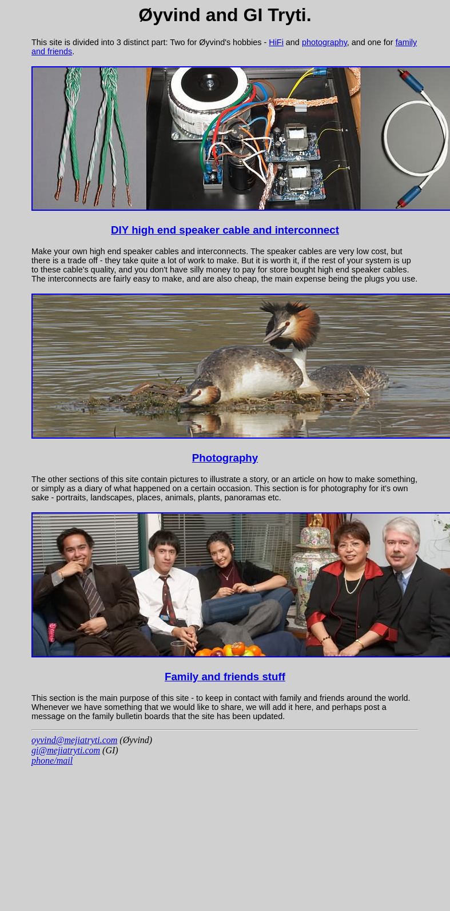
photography (324, 42)
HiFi (276, 42)
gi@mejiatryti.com (65, 750)
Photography (225, 458)
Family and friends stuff (225, 677)
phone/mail (52, 760)
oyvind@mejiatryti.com (74, 740)
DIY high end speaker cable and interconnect (225, 230)
